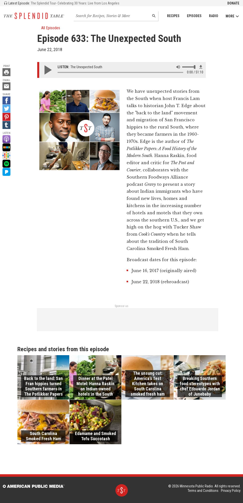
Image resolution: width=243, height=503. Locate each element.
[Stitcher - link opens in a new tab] (6, 147)
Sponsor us (121, 306)
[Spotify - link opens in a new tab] (6, 164)
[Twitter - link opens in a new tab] (6, 109)
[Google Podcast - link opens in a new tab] (6, 155)
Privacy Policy (231, 491)
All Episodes (48, 28)
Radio (213, 16)
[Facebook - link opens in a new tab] (6, 100)
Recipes (173, 16)
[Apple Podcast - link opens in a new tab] (6, 139)
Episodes (194, 16)
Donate (233, 3)
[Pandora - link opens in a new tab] (6, 172)
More (232, 16)
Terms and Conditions (203, 491)
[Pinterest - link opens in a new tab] (6, 117)
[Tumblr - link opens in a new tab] (6, 125)
